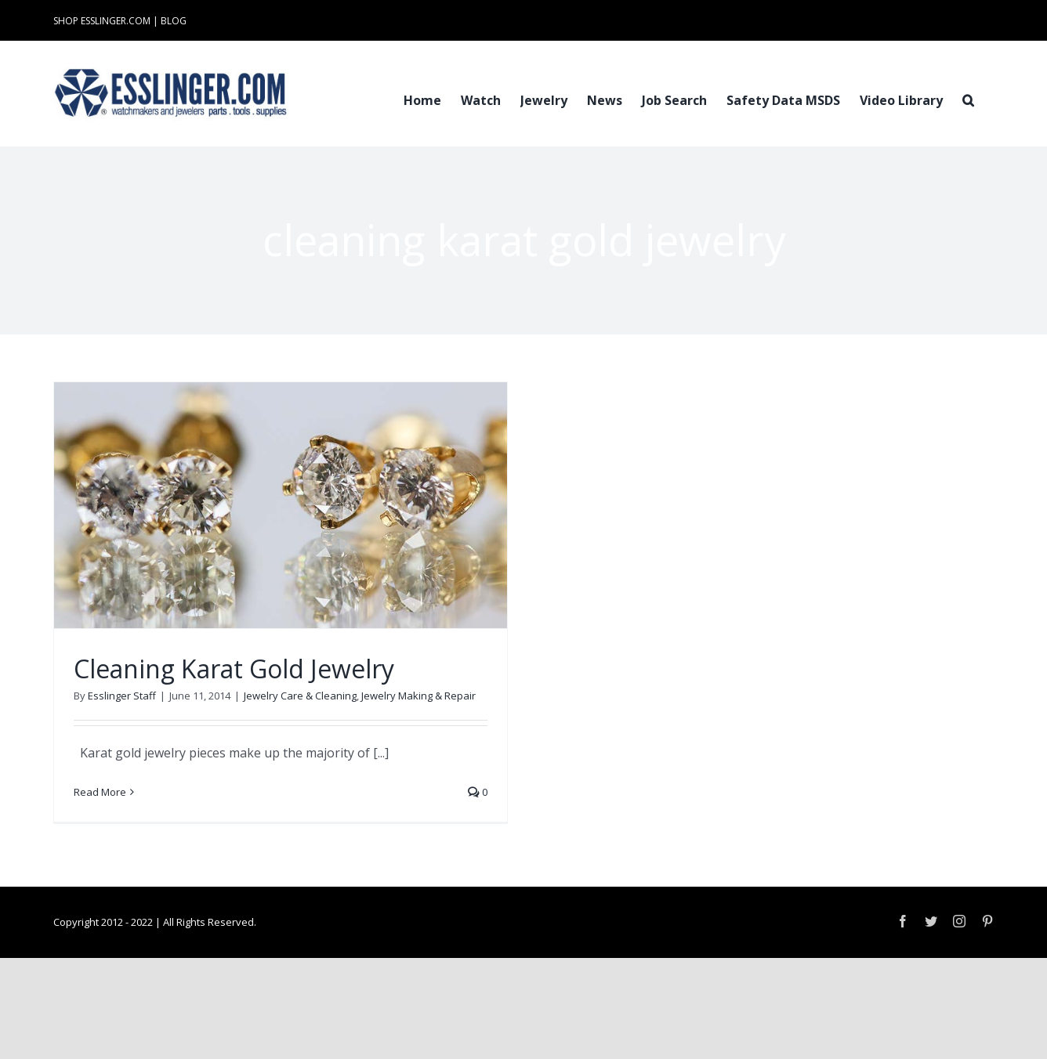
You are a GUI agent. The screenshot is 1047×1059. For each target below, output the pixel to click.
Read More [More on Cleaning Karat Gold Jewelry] (100, 792)
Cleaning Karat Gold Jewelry (234, 668)
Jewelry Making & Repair (418, 696)
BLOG (174, 20)
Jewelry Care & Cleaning (300, 696)
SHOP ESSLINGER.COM (101, 20)
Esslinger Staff (122, 696)
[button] (968, 99)
